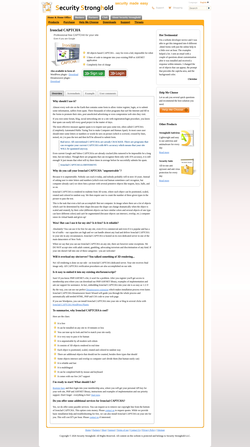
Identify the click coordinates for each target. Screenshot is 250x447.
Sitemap (161, 430)
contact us (109, 410)
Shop (104, 430)
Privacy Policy (149, 430)
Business (79, 17)
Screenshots (73, 93)
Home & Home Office (59, 17)
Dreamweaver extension (97, 289)
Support (125, 22)
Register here (59, 388)
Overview (57, 93)
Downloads (109, 22)
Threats (139, 22)
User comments (108, 93)
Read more (164, 152)
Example (89, 93)
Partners (93, 17)
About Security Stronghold (126, 17)
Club (105, 17)
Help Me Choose (88, 22)
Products (53, 22)
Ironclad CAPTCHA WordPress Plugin (71, 304)
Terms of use (123, 430)
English (204, 2)
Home (88, 430)
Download (73, 74)
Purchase (69, 22)
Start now (95, 395)
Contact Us (135, 430)
